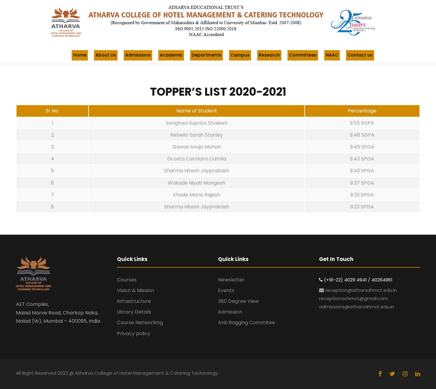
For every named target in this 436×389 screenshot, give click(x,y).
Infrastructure (134, 301)
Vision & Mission (135, 290)
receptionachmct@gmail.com (353, 298)
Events (226, 290)
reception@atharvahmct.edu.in (361, 290)
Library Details (134, 311)
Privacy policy (133, 333)
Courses (127, 279)
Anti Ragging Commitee (246, 322)
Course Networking (140, 322)
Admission (230, 311)
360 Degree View (238, 301)
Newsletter (231, 279)
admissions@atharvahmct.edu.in (356, 306)
